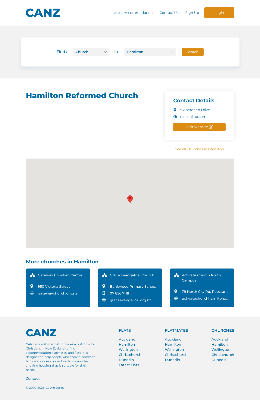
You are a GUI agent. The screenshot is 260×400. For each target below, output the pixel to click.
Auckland (127, 339)
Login (219, 13)
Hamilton (127, 344)
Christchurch (130, 355)
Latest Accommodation (132, 13)
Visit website (199, 127)
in (116, 51)
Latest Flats (129, 365)
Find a (63, 51)
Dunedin (126, 360)
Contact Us (169, 13)
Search (192, 52)
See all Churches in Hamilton (199, 149)
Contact (33, 379)
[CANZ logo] (43, 13)
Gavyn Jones (55, 388)
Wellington (128, 350)
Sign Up (192, 13)
